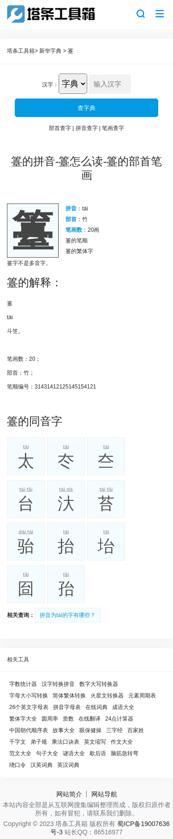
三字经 (114, 730)
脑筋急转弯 (124, 753)
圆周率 (50, 719)
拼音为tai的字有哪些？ (67, 615)
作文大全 (122, 742)
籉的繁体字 (79, 251)
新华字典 (50, 51)
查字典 (86, 108)
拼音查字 (87, 128)
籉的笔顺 (77, 240)
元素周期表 (142, 695)
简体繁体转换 (69, 695)
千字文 (17, 742)
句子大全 (47, 753)
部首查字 (60, 128)
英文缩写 (95, 742)
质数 (68, 719)
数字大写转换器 (98, 684)
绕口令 (17, 765)
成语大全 (123, 707)
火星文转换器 (107, 695)
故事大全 (64, 730)
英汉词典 (68, 765)
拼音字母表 (67, 707)
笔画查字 (113, 128)
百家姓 (135, 730)
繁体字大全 (23, 719)
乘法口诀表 (65, 742)
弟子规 (38, 742)
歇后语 (97, 753)
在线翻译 (89, 719)
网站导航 (104, 794)
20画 (93, 230)
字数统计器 (23, 684)
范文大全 (20, 753)
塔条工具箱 (21, 51)
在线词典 (96, 707)
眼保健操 (90, 730)
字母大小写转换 (28, 695)
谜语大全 (74, 753)
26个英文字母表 (28, 707)
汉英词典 (41, 765)
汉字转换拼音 (58, 684)
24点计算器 (119, 719)
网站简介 (69, 794)
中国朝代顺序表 (28, 730)
